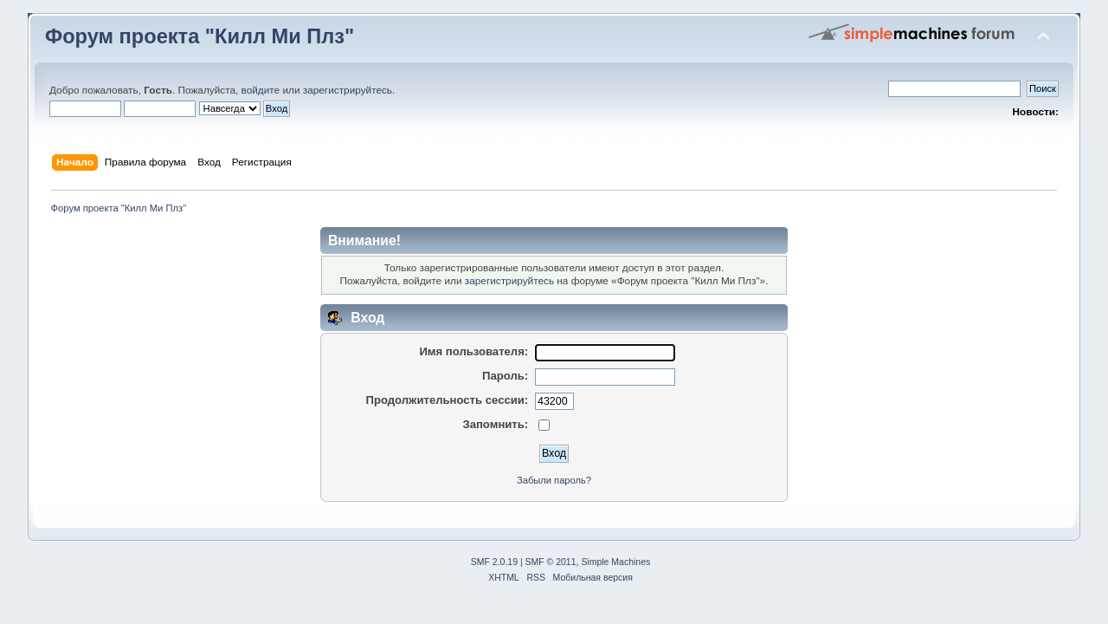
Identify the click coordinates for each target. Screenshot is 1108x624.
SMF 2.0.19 (494, 562)
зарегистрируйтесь (347, 90)
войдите (261, 90)
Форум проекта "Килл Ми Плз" (199, 36)
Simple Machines (615, 562)
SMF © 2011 (551, 562)
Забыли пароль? (554, 480)
